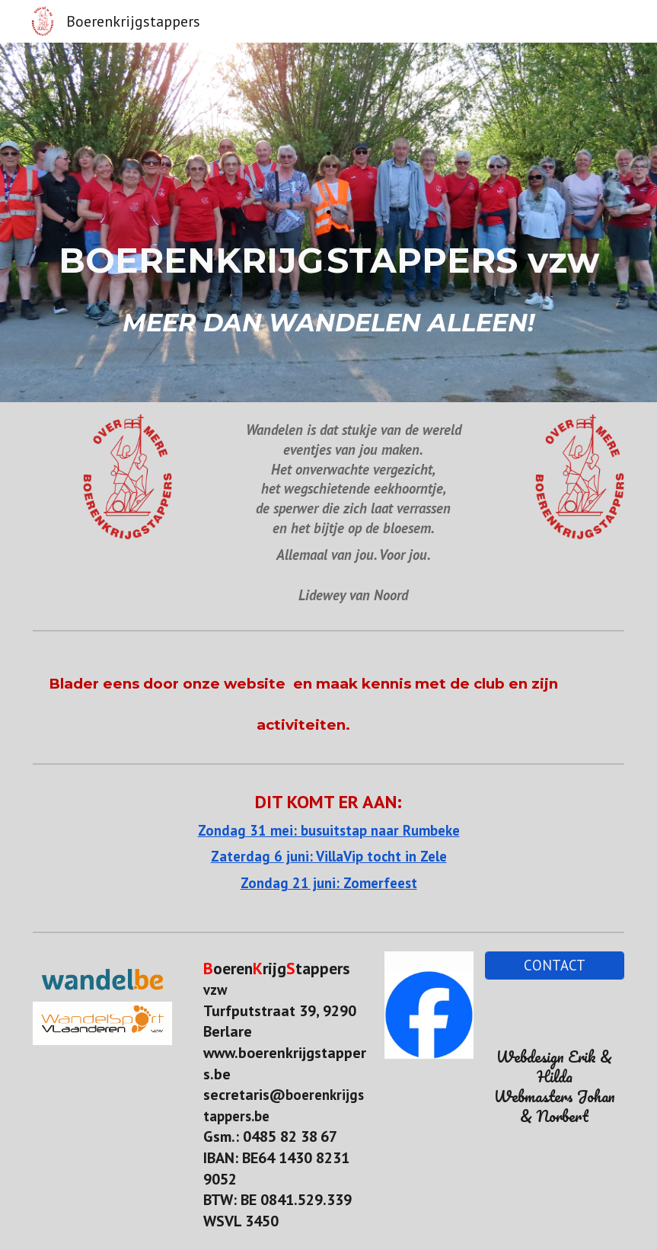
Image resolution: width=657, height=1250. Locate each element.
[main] (328, 222)
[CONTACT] (555, 965)
